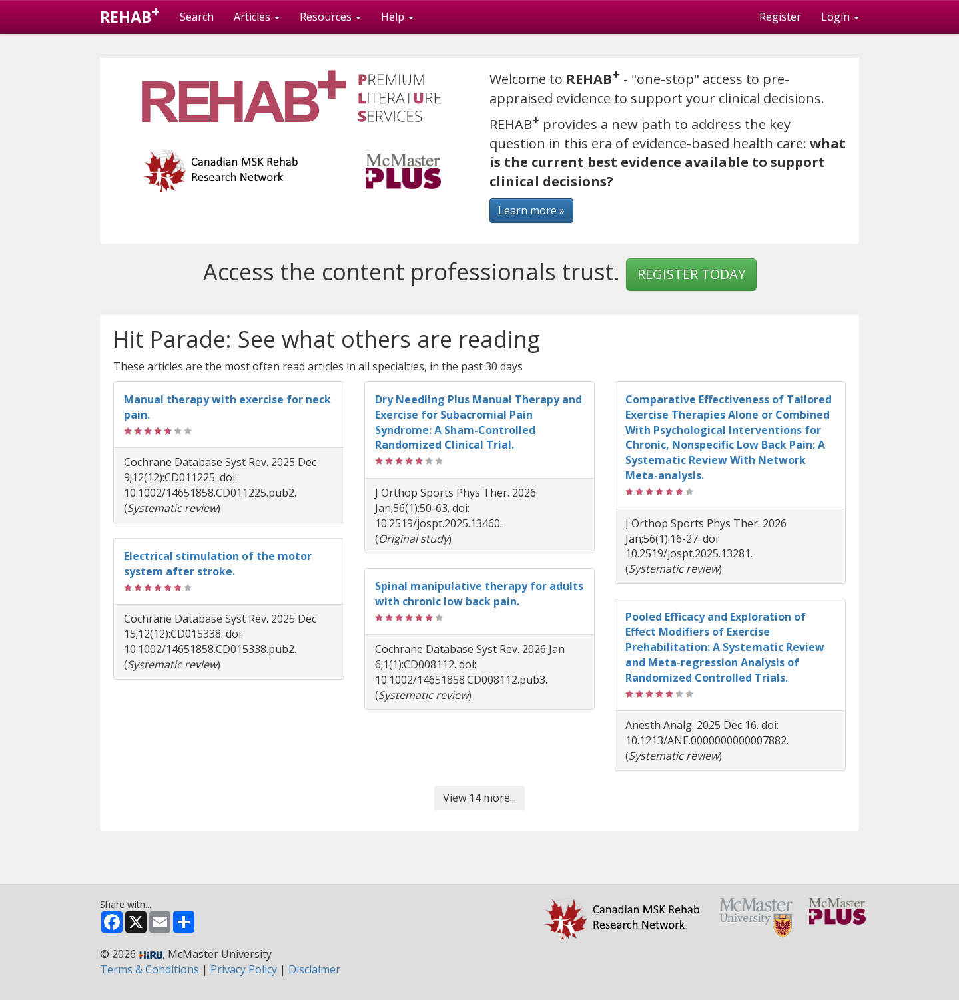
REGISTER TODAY (691, 274)
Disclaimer (314, 969)
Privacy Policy (243, 969)
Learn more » (531, 210)
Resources (330, 16)
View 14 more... (479, 797)
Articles (257, 16)
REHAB (130, 14)
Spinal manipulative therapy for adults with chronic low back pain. (479, 594)
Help (397, 16)
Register (780, 16)
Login (840, 16)
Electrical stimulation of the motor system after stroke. (218, 564)
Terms (149, 969)
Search (197, 16)
